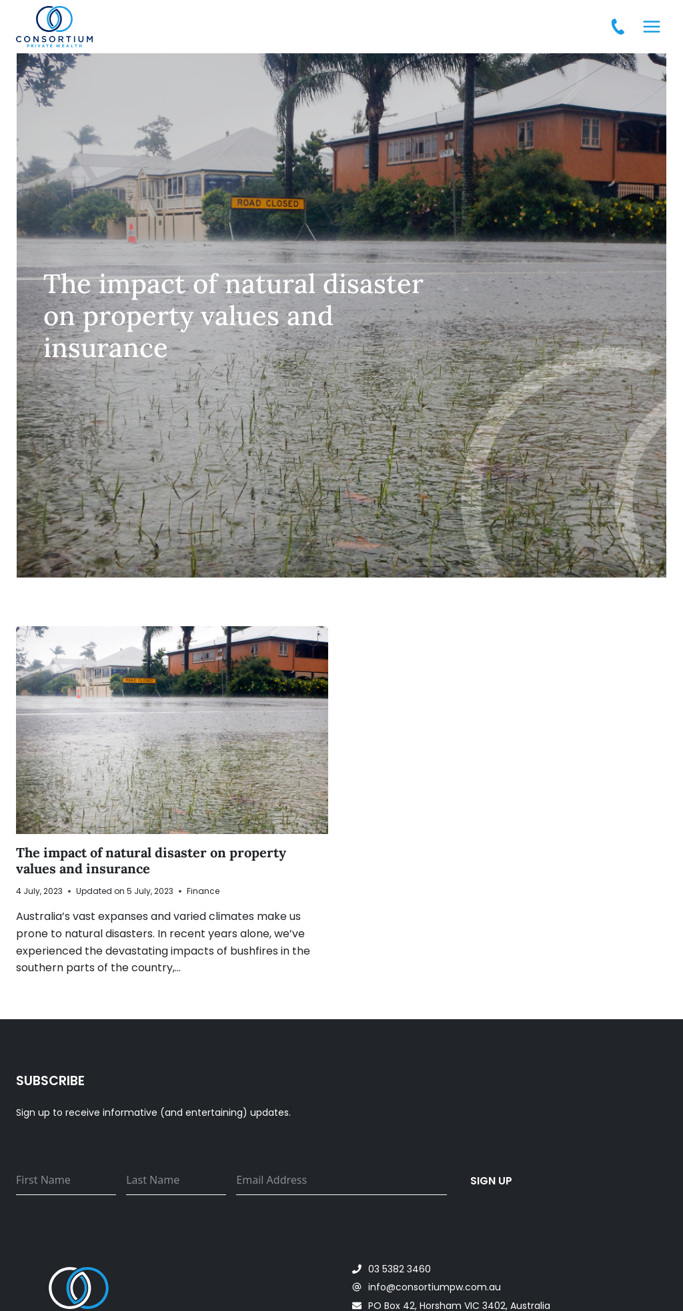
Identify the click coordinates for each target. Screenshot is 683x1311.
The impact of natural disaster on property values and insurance (151, 860)
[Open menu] (651, 26)
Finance (203, 891)
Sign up (491, 1180)
